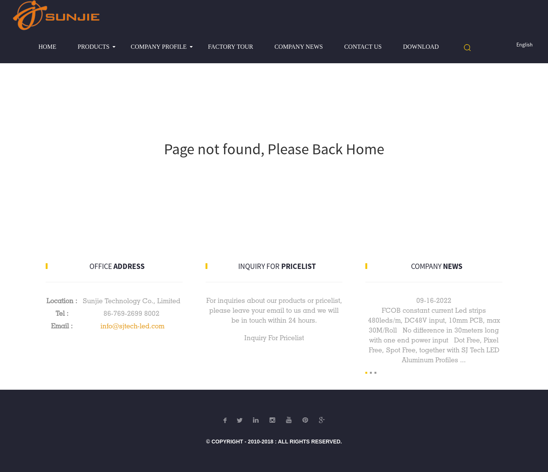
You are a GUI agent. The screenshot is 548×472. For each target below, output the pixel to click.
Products (94, 46)
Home (47, 46)
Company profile (159, 46)
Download (421, 46)
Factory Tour (230, 46)
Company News (298, 46)
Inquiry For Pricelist (274, 338)
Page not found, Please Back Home (274, 148)
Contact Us (362, 46)
